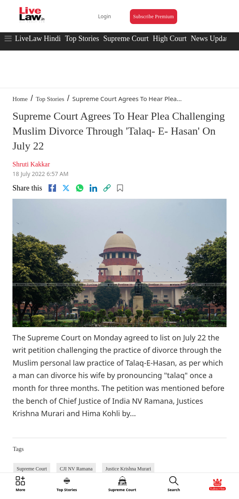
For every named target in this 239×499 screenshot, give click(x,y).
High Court (170, 38)
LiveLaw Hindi (38, 38)
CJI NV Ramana (76, 469)
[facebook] (52, 188)
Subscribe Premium (153, 16)
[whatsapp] (79, 188)
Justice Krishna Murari (128, 469)
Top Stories (82, 38)
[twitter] (66, 188)
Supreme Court (126, 38)
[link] (107, 188)
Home (20, 99)
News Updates (212, 38)
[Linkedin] (93, 188)
